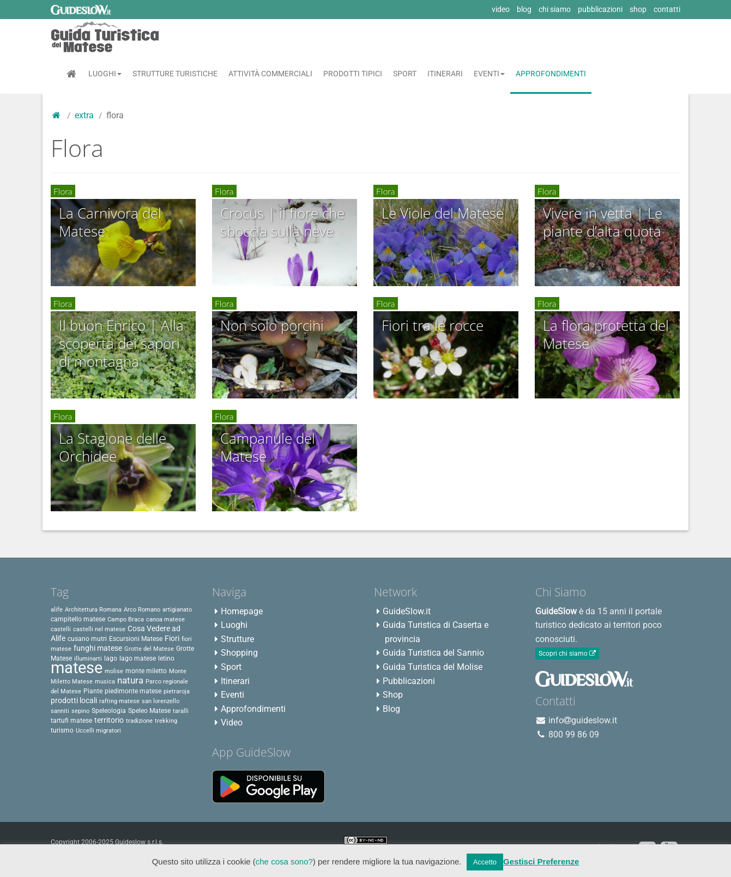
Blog (391, 709)
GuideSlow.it (407, 611)
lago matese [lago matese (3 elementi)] (137, 658)
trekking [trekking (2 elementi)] (166, 720)
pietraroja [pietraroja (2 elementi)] (177, 691)
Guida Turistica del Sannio (433, 653)
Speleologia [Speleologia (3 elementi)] (109, 711)
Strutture (237, 639)
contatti (667, 9)
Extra (84, 115)
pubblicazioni (600, 9)
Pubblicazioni (409, 681)
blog (524, 9)
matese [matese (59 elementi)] (76, 667)
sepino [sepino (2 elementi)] (80, 711)
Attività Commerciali (270, 73)
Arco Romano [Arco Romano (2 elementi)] (142, 609)
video (501, 9)
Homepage (242, 611)
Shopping (239, 653)
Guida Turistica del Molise (432, 667)
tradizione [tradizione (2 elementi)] (139, 720)
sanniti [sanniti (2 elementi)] (60, 711)
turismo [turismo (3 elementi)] (62, 730)
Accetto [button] (485, 862)
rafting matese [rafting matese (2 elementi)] (119, 701)
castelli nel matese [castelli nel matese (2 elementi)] (99, 629)
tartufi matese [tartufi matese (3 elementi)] (71, 720)
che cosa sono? (284, 861)
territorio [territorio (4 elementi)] (109, 720)
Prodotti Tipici (352, 73)
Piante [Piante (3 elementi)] (92, 691)
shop (638, 9)
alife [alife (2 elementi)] (57, 609)
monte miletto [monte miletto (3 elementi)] (146, 671)
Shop (393, 694)
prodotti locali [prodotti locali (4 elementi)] (74, 700)
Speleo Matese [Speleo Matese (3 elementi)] (149, 711)
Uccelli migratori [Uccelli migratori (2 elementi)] (98, 730)
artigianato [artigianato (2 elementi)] (177, 609)
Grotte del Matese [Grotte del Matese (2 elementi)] (149, 648)
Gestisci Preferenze (541, 861)
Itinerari (445, 73)
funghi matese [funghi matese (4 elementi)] (98, 648)
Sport (404, 73)
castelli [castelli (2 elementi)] (61, 629)
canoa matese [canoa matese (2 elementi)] (165, 619)
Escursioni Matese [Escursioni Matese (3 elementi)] (135, 639)
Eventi (489, 73)
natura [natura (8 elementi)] (130, 680)
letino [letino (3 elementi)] (166, 658)
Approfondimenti (551, 73)
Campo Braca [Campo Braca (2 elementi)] (125, 619)
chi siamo (555, 9)
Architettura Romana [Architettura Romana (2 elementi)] (93, 609)
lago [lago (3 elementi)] (110, 658)
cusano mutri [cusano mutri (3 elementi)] (87, 639)
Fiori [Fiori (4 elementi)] (172, 638)
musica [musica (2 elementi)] (105, 681)
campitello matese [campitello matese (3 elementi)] (78, 619)
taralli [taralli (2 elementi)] (181, 711)
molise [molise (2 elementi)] (114, 671)
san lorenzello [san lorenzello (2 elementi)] (160, 701)
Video (232, 722)
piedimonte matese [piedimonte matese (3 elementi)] (133, 691)
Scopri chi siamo (567, 653)
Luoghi (105, 73)
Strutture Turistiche (175, 73)
